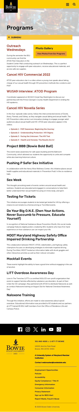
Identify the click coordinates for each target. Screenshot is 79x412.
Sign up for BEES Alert (44, 395)
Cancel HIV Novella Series (26, 108)
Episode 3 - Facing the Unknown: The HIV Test (30, 137)
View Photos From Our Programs (51, 54)
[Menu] (67, 4)
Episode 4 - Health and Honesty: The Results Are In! (32, 140)
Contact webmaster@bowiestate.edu (50, 363)
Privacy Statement (42, 392)
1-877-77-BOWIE (57, 342)
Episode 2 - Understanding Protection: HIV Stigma (32, 133)
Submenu (16, 37)
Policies (38, 374)
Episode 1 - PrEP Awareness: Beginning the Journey (32, 129)
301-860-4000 (41, 342)
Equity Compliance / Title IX (46, 381)
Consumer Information (44, 388)
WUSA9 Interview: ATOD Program (32, 91)
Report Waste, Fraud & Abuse (47, 399)
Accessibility (40, 378)
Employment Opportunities (46, 370)
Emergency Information (45, 385)
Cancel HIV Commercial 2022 (29, 74)
